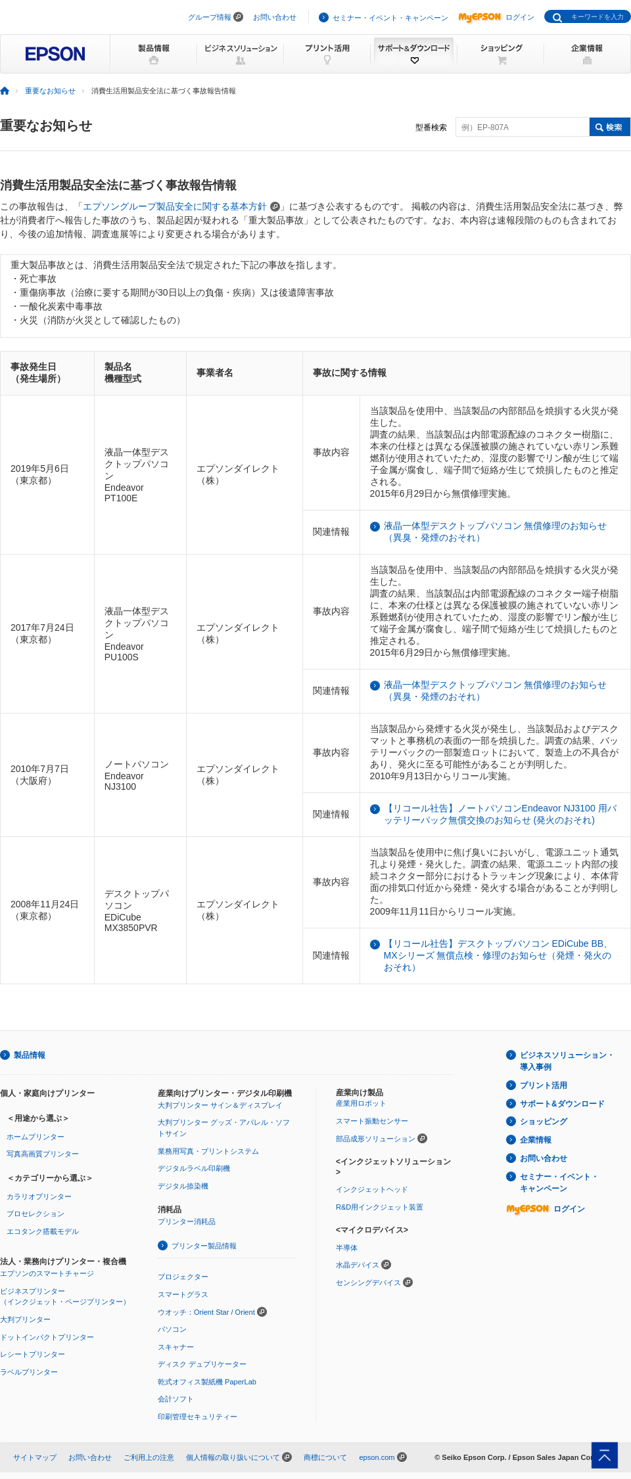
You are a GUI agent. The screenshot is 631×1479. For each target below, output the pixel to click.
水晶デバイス (357, 1265)
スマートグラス (183, 1294)
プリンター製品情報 (204, 1246)
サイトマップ (35, 1457)
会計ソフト (176, 1399)
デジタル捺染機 (183, 1186)
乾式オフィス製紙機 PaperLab (207, 1382)
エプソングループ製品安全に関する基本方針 (181, 206)
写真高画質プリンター (43, 1154)
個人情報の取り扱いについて (233, 1457)
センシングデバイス (368, 1282)
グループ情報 (209, 17)
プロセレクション (35, 1213)
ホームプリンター (35, 1137)
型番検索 (431, 127)
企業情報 (535, 1140)
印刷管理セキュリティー (197, 1417)
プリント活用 (543, 1085)
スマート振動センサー (372, 1121)
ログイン (496, 17)
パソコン (172, 1329)
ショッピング (543, 1121)
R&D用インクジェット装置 (379, 1207)
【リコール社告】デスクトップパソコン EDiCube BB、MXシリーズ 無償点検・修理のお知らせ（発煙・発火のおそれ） (498, 955)
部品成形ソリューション (375, 1139)
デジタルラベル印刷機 (194, 1168)
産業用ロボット (361, 1103)
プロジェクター (183, 1277)
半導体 (347, 1248)
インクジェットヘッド (372, 1189)
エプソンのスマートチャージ (47, 1273)
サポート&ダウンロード (562, 1103)
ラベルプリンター (29, 1372)
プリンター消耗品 (187, 1221)
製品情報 (29, 1055)
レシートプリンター (32, 1354)
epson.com (376, 1457)
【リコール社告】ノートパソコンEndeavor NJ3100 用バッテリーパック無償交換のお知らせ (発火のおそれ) (500, 814)
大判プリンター (25, 1319)
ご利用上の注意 (149, 1457)
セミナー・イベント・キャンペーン (390, 18)
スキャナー (176, 1347)
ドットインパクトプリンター (47, 1337)
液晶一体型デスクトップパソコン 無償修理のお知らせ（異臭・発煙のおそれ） (495, 531)
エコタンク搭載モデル (43, 1231)
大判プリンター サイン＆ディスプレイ (220, 1105)
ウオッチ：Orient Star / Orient (206, 1312)
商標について (325, 1457)
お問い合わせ (274, 17)
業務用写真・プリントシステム (208, 1151)
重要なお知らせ (50, 91)
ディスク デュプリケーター (202, 1364)
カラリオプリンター (39, 1196)
